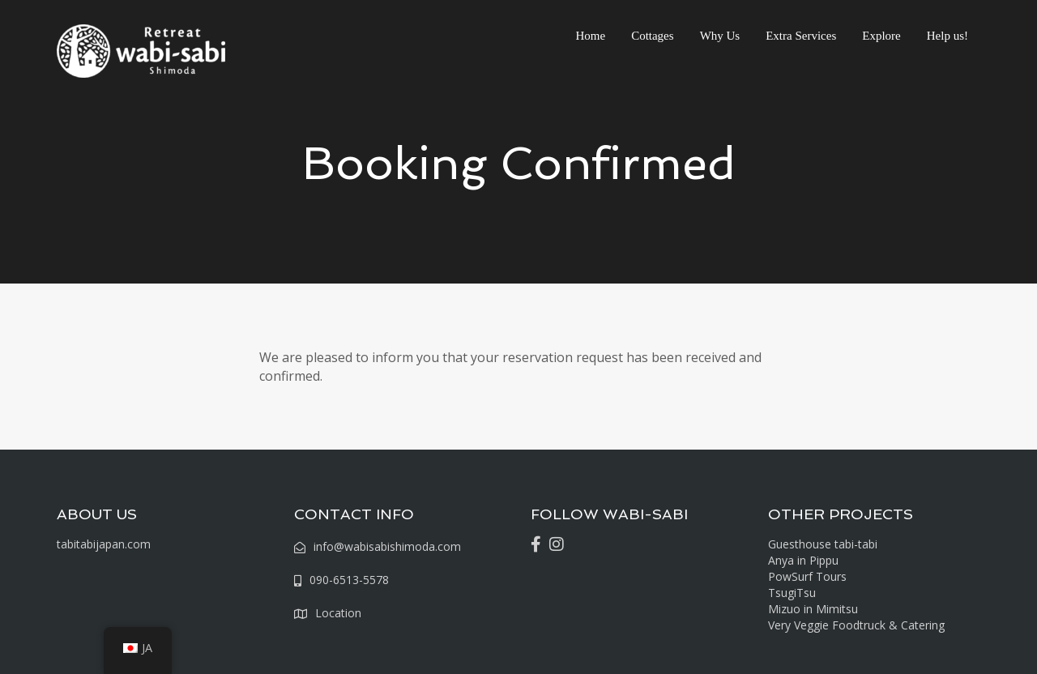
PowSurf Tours (807, 576)
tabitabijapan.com (104, 544)
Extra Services (801, 35)
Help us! (947, 35)
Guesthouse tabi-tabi (822, 544)
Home (590, 35)
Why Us (720, 35)
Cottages (652, 35)
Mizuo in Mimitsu (813, 608)
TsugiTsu (792, 592)
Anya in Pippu (803, 560)
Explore (881, 35)
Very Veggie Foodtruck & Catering (856, 625)
